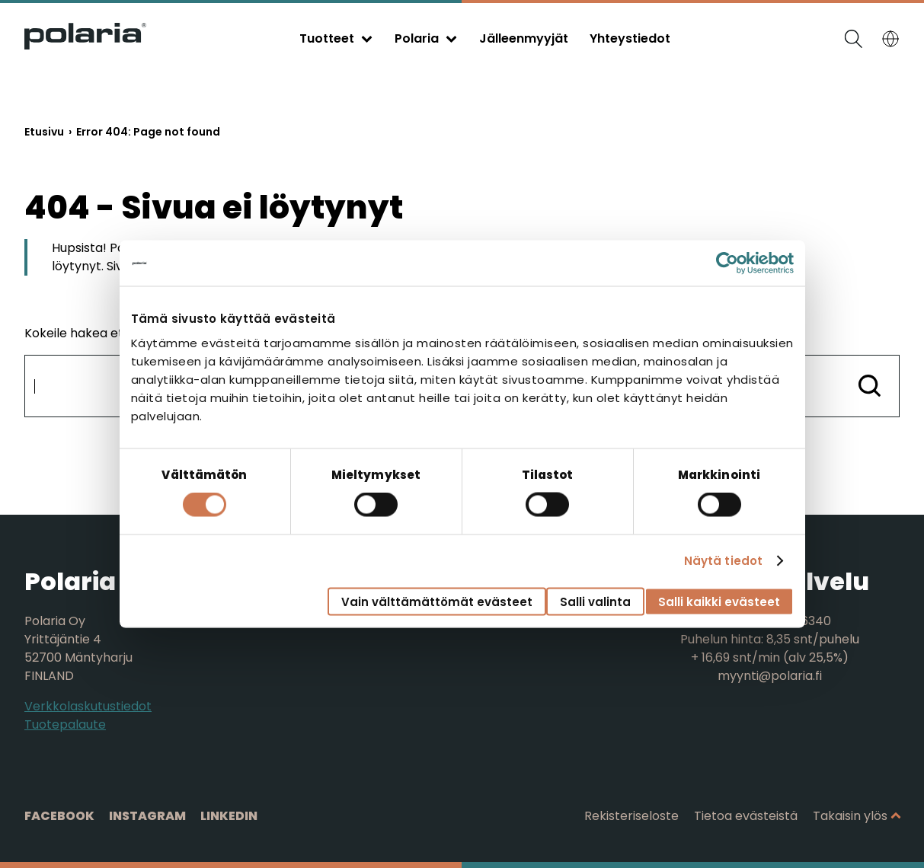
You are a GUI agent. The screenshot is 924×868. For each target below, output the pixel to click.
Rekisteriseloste (631, 816)
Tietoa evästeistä (746, 816)
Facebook (59, 816)
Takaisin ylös (850, 816)
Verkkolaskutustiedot (88, 706)
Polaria (417, 38)
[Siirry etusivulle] (85, 45)
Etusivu (44, 131)
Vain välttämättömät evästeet (436, 601)
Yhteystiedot (630, 38)
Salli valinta (595, 601)
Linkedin (228, 816)
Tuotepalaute (65, 724)
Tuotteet (326, 38)
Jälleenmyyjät (523, 38)
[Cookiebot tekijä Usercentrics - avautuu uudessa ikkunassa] (727, 263)
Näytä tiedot (723, 561)
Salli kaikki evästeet (719, 601)
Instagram (147, 816)
